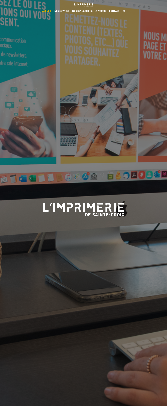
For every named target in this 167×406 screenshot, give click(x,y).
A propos (101, 11)
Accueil (46, 11)
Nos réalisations (82, 11)
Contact (114, 11)
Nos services (61, 11)
